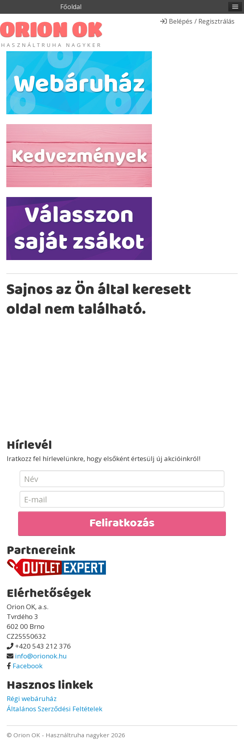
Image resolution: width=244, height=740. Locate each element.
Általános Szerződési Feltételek (54, 708)
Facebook (28, 665)
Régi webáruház (32, 698)
